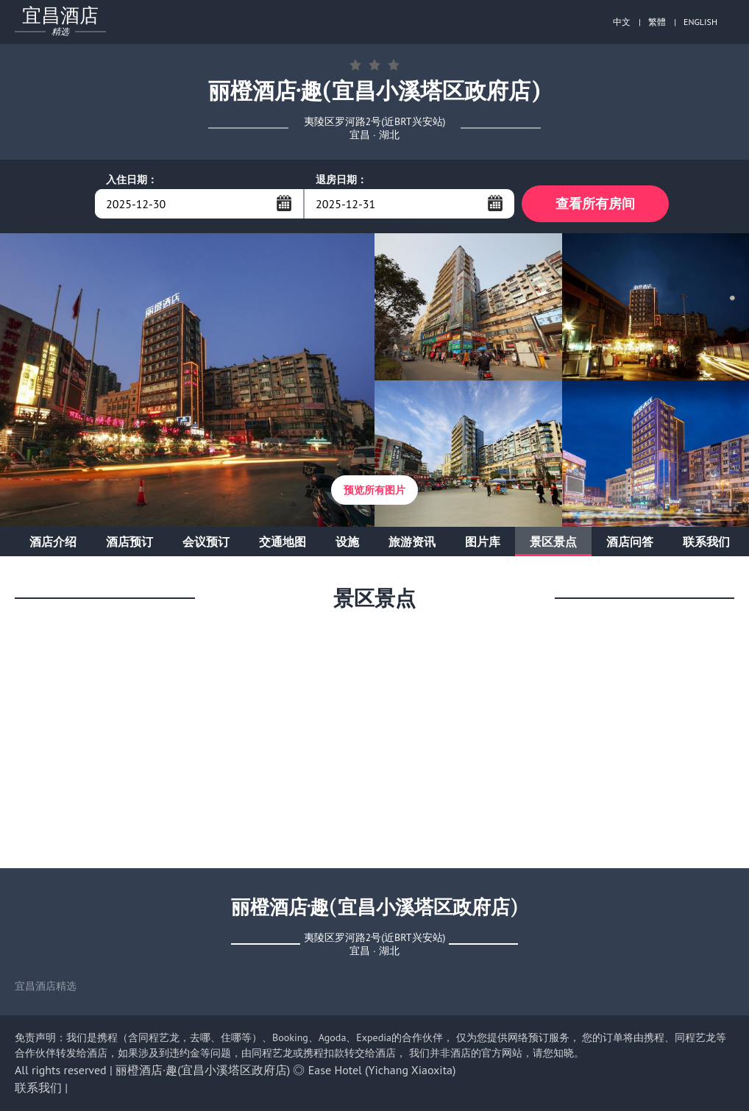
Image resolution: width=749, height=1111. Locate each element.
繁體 (657, 21)
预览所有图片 (374, 490)
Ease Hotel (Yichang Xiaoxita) (382, 1069)
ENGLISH (700, 21)
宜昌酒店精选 (46, 986)
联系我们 (706, 541)
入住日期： (131, 179)
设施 (347, 541)
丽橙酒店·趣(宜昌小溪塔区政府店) (203, 1069)
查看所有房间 (595, 203)
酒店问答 (629, 541)
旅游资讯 (412, 541)
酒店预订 (129, 541)
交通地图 (282, 541)
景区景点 (553, 541)
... (284, 203)
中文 (622, 21)
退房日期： (341, 179)
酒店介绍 (53, 541)
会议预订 (206, 541)
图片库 (482, 541)
